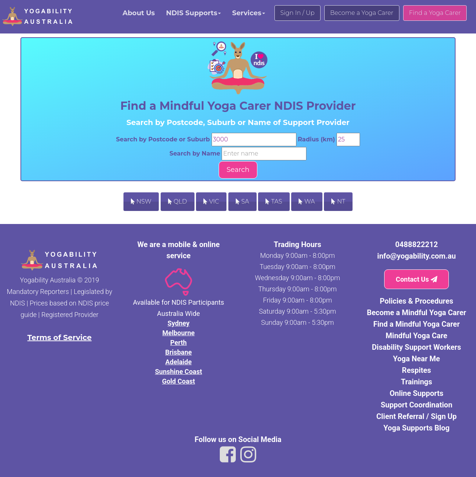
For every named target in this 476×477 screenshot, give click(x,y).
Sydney (179, 323)
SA (242, 201)
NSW (141, 201)
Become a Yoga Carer (361, 12)
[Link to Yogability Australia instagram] (248, 454)
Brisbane (178, 352)
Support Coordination (417, 404)
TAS (274, 201)
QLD (177, 201)
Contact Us (416, 279)
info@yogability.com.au (416, 256)
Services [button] (248, 13)
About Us (138, 13)
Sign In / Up (297, 12)
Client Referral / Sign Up (416, 416)
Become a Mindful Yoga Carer (416, 312)
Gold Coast (178, 381)
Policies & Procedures (416, 301)
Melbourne (178, 333)
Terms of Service (60, 337)
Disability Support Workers (416, 347)
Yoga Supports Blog (416, 427)
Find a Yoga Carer (435, 12)
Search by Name (195, 153)
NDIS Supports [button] (193, 13)
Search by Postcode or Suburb (163, 139)
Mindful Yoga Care (416, 335)
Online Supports (417, 393)
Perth (178, 342)
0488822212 (416, 244)
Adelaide (178, 362)
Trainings (416, 381)
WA (307, 201)
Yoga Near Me (416, 358)
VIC (211, 201)
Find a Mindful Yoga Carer (416, 324)
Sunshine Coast (178, 371)
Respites (416, 370)
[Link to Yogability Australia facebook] (228, 454)
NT (338, 201)
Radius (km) (316, 139)
